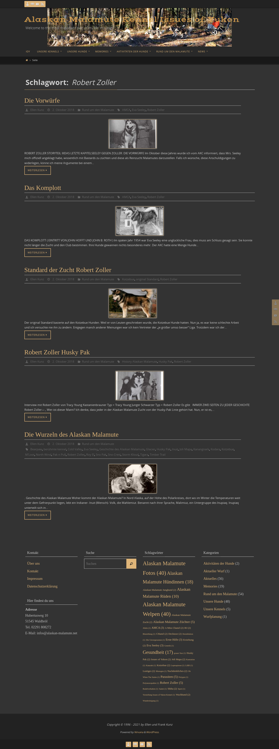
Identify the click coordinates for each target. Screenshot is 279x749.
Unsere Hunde (213, 601)
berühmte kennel (56, 449)
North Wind (60, 454)
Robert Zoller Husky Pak (57, 352)
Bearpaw (36, 449)
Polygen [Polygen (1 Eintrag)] (183, 677)
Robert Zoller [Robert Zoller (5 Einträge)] (171, 683)
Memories (211, 586)
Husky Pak (173, 361)
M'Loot (45, 454)
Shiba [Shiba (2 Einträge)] (172, 688)
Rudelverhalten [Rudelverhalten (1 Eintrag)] (150, 689)
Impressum (35, 579)
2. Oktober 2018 (65, 110)
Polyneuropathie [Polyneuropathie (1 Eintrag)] (151, 683)
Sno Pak (122, 454)
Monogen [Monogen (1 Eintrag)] (161, 671)
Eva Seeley (144, 110)
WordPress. (152, 732)
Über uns (33, 563)
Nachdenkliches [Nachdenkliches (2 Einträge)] (177, 671)
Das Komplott (42, 187)
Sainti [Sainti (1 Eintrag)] (163, 689)
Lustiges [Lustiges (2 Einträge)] (149, 671)
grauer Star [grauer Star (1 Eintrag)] (180, 653)
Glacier (160, 449)
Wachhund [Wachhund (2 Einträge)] (183, 694)
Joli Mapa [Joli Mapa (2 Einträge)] (178, 659)
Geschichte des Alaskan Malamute (129, 449)
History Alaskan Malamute (146, 361)
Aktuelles (210, 579)
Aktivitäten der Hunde (219, 563)
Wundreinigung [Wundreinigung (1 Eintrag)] (151, 701)
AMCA (131, 110)
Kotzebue (134, 279)
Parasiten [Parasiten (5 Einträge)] (169, 677)
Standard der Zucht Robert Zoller (67, 269)
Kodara (230, 449)
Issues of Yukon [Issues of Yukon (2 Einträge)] (161, 659)
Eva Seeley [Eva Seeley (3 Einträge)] (155, 645)
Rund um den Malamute (101, 110)
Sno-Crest (137, 454)
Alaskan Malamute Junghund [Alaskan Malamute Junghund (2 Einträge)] (159, 589)
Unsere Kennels (214, 609)
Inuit (186, 449)
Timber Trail (184, 454)
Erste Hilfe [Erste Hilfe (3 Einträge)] (174, 639)
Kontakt (32, 571)
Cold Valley (78, 449)
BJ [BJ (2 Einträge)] (188, 627)
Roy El (110, 454)
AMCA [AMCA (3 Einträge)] (158, 627)
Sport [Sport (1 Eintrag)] (181, 689)
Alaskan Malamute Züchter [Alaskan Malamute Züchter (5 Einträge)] (174, 622)
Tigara (169, 454)
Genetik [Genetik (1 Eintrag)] (169, 646)
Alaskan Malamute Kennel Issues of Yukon (131, 19)
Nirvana (138, 732)
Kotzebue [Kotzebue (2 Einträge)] (163, 665)
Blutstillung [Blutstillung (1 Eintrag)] (149, 634)
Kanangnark (214, 449)
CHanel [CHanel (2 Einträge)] (161, 633)
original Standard (154, 279)
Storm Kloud (154, 454)
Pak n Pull (77, 454)
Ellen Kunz (37, 110)
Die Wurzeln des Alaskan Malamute (71, 434)
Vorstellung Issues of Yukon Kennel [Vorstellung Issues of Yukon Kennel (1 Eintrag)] (159, 695)
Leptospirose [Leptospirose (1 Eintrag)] (178, 665)
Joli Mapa (197, 449)
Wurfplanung (213, 617)
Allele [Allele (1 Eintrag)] (147, 628)
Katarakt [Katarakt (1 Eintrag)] (151, 665)
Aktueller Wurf (214, 571)
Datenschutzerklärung (42, 586)
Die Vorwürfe (42, 100)
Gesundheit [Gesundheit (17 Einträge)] (158, 652)
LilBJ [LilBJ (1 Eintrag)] (189, 665)
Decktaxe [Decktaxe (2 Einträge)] (175, 633)
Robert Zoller (162, 110)
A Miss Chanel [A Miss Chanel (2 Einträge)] (174, 627)
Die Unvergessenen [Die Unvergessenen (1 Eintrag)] (155, 640)
